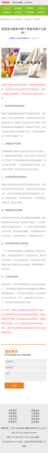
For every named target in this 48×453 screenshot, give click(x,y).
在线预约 (35, 422)
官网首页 (7, 8)
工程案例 (41, 8)
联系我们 (13, 422)
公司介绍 (13, 419)
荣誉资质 (35, 419)
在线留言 (41, 12)
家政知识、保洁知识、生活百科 (27, 19)
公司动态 (18, 12)
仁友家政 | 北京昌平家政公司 (19, 38)
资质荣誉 (30, 12)
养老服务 (30, 8)
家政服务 (18, 8)
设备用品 (7, 12)
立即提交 (14, 386)
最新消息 (5, 2)
